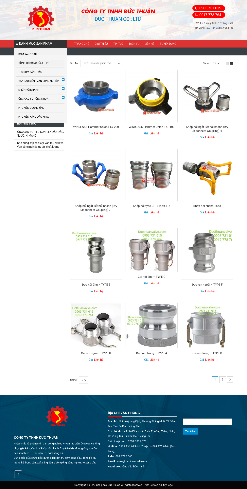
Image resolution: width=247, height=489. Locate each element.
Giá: (96, 133)
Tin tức (118, 43)
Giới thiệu (101, 43)
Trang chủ (81, 43)
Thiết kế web (150, 484)
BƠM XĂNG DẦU (26, 70)
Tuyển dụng (168, 43)
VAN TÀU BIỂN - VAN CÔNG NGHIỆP (38, 87)
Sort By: (74, 63)
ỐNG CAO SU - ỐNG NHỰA (33, 98)
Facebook (18, 474)
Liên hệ (149, 43)
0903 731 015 (210, 8)
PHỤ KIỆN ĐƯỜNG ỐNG (30, 103)
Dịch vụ (134, 43)
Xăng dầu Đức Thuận (133, 466)
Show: (206, 63)
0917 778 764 (210, 15)
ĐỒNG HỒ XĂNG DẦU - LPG (33, 76)
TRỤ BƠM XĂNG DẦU (29, 81)
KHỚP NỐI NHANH (28, 92)
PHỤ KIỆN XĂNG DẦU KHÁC (33, 109)
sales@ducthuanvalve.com (132, 461)
